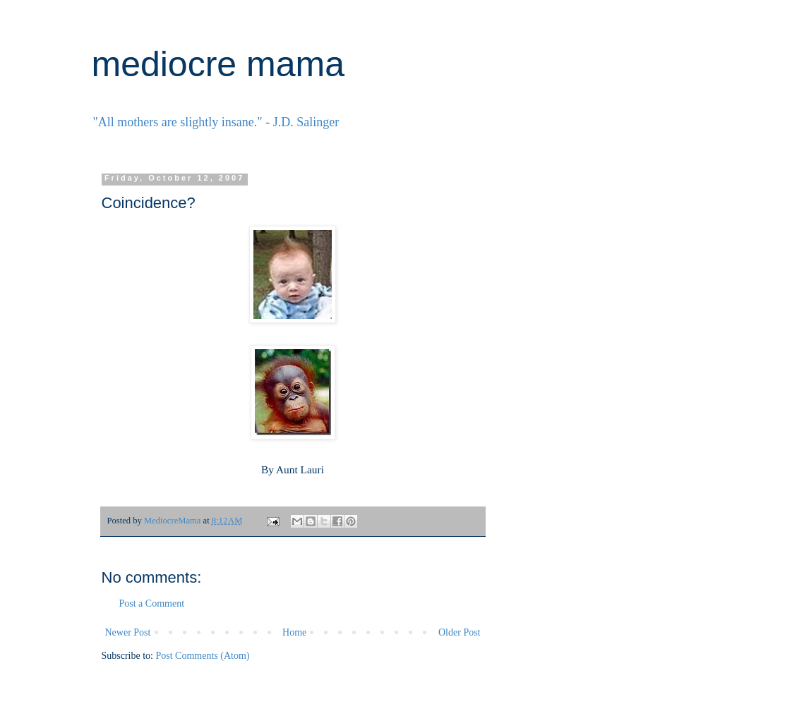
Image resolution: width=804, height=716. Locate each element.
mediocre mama (218, 64)
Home (294, 632)
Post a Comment (152, 603)
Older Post (459, 632)
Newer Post (128, 632)
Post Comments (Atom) (203, 655)
